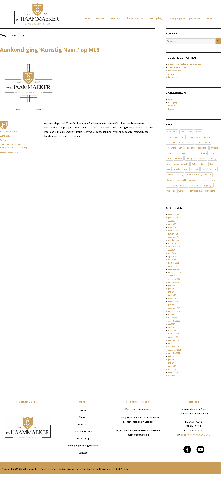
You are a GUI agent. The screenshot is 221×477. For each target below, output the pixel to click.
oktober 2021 (173, 346)
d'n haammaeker (193, 137)
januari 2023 (173, 304)
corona (198, 131)
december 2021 (174, 340)
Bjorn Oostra (172, 131)
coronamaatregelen (175, 137)
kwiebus (202, 158)
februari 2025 (173, 230)
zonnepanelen (196, 191)
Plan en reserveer (135, 18)
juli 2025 (171, 221)
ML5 (13, 147)
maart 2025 (172, 227)
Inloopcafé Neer (174, 70)
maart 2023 (172, 298)
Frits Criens (171, 148)
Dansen (207, 137)
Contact (210, 18)
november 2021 (174, 343)
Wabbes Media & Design (115, 469)
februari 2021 (173, 372)
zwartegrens (210, 191)
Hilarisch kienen (187, 153)
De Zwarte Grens (186, 142)
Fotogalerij (156, 18)
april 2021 (172, 366)
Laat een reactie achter (9, 152)
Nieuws (100, 18)
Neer (169, 169)
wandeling (171, 191)
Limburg (212, 158)
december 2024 (174, 237)
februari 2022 (173, 333)
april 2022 (172, 327)
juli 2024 (171, 250)
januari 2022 (173, 337)
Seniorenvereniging (175, 174)
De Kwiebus (171, 142)
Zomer (171, 74)
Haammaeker (21, 144)
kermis (212, 153)
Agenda (3, 140)
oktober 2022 (173, 314)
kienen (169, 158)
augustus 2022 (174, 321)
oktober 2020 (173, 375)
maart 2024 (172, 259)
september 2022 (174, 317)
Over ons (115, 18)
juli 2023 (171, 285)
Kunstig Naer (5, 147)
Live (168, 164)
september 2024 (174, 243)
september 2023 (174, 279)
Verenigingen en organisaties (184, 18)
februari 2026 (173, 214)
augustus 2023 (174, 282)
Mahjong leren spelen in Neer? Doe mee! (184, 64)
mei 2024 (171, 253)
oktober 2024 (173, 240)
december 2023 (174, 269)
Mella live (202, 164)
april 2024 (172, 256)
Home (87, 18)
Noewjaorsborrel (180, 169)
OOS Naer (194, 169)
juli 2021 (171, 356)
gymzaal (214, 148)
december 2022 (174, 308)
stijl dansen (202, 180)
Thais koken (172, 185)
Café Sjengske (173, 102)
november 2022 (174, 311)
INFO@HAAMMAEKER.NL (196, 434)
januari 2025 (173, 234)
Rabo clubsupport (209, 169)
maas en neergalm (180, 164)
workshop (182, 191)
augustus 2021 (174, 353)
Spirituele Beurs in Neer (177, 67)
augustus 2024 (174, 246)
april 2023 (172, 295)
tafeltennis (214, 180)
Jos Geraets (202, 153)
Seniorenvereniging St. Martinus (198, 174)
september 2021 (174, 350)
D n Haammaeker (7, 144)
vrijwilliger (208, 185)
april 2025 (172, 224)
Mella (194, 164)
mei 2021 (171, 363)
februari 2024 (173, 263)
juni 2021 (171, 359)
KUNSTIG (178, 158)
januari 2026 (173, 217)
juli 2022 (171, 324)
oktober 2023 (173, 275)
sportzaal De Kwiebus (186, 180)
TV (17, 147)
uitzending (23, 147)
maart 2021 (172, 369)
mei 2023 (171, 292)
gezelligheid (202, 148)
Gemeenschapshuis (187, 148)
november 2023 (174, 272)
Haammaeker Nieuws (8, 131)
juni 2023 (171, 288)
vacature (183, 185)
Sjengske (170, 180)
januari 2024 (173, 266)
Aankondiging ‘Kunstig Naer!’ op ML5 (50, 49)
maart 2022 (172, 330)
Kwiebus (171, 105)
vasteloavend (195, 185)
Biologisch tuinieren (176, 77)
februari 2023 (173, 301)
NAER (211, 164)
